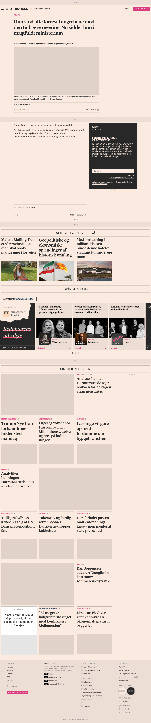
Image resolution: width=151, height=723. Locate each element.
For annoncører (87, 699)
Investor (10, 670)
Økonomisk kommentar (48, 609)
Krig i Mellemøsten (9, 419)
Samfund (80, 419)
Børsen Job (85, 674)
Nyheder (10, 667)
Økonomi (42, 514)
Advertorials (123, 680)
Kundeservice (86, 682)
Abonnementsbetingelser (91, 692)
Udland (80, 374)
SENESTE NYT (37, 8)
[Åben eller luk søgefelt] (11, 9)
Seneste (10, 674)
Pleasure (17, 610)
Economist (50, 681)
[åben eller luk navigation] (3, 9)
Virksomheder (45, 419)
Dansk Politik (30, 207)
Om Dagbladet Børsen (127, 674)
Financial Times (52, 677)
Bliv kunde (85, 706)
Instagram (124, 705)
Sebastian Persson (22, 105)
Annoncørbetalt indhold (128, 677)
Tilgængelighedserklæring (91, 696)
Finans (49, 674)
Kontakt (122, 667)
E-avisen (13, 686)
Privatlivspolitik (87, 689)
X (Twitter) (124, 712)
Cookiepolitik (86, 685)
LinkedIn (123, 702)
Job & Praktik (124, 670)
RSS (8, 677)
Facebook (124, 709)
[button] (7, 9)
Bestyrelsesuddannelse (90, 670)
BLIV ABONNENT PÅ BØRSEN (17, 692)
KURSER (47, 9)
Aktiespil (10, 680)
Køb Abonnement (142, 9)
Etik (82, 703)
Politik (17, 15)
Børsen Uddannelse (89, 667)
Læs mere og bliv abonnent (63, 671)
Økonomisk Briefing (54, 684)
